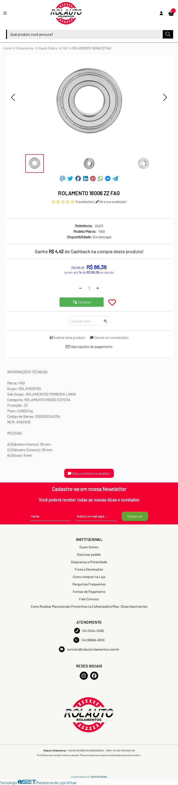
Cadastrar (134, 516)
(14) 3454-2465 (89, 631)
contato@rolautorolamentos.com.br (89, 649)
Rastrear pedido (89, 554)
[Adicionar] (97, 288)
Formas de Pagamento (89, 592)
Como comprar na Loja (89, 577)
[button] (13, 97)
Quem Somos (89, 547)
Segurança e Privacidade (89, 562)
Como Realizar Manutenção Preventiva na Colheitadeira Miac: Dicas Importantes (89, 606)
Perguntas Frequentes (89, 584)
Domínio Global (99, 776)
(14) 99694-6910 (89, 640)
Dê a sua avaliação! (111, 202)
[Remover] (80, 288)
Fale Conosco (89, 599)
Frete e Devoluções (89, 569)
